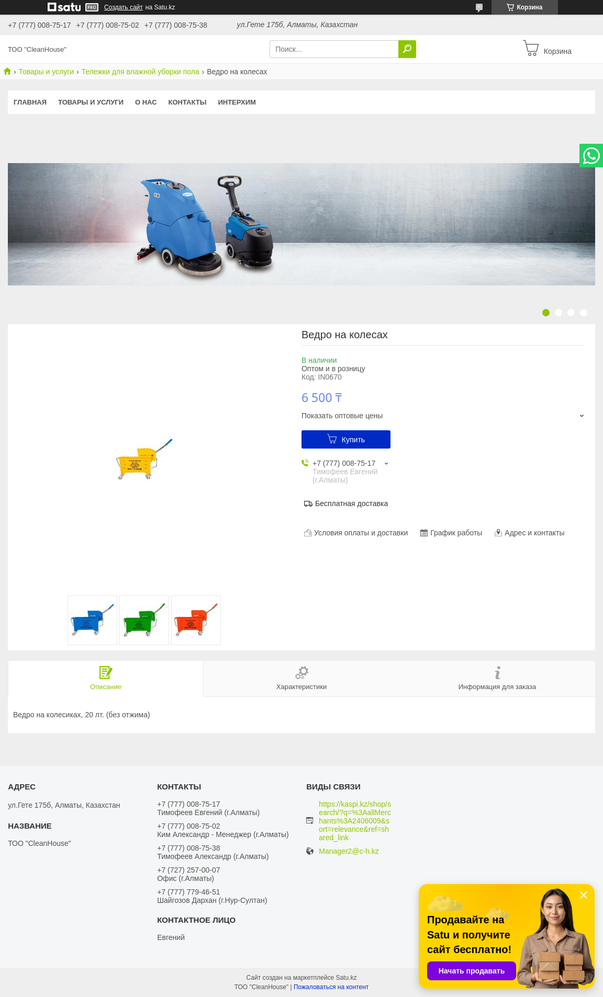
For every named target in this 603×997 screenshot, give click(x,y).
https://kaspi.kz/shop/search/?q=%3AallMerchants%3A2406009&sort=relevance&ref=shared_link (355, 821)
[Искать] (407, 49)
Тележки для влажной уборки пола (140, 71)
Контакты (188, 102)
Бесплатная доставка (351, 503)
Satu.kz (346, 977)
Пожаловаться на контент (331, 987)
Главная (30, 102)
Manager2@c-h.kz (349, 851)
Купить (353, 440)
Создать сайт (123, 7)
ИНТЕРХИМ (236, 102)
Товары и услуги (46, 71)
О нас (146, 102)
